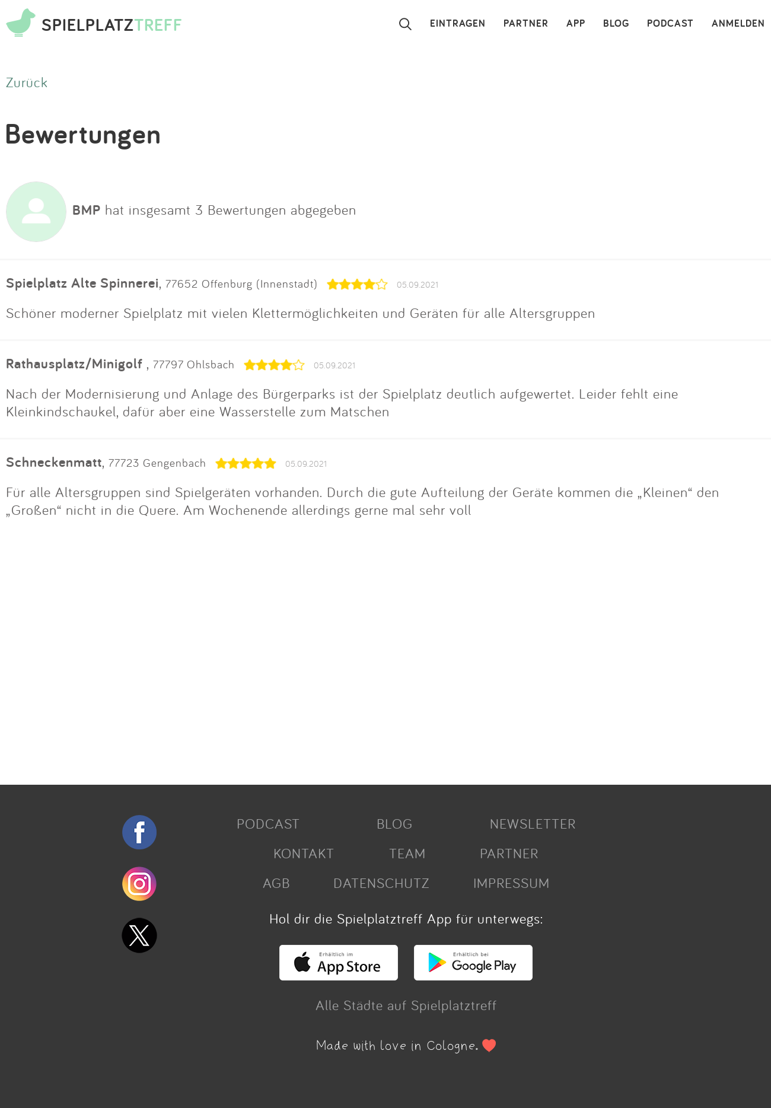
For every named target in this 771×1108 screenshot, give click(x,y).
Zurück (27, 82)
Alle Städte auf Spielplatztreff (406, 1005)
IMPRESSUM (511, 883)
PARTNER (526, 23)
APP (575, 23)
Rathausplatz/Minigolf (76, 363)
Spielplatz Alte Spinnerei (82, 282)
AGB (276, 883)
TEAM (407, 853)
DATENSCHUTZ (381, 883)
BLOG (616, 23)
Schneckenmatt (54, 462)
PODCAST (670, 23)
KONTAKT (303, 853)
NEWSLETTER (533, 823)
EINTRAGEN (458, 23)
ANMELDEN (738, 23)
